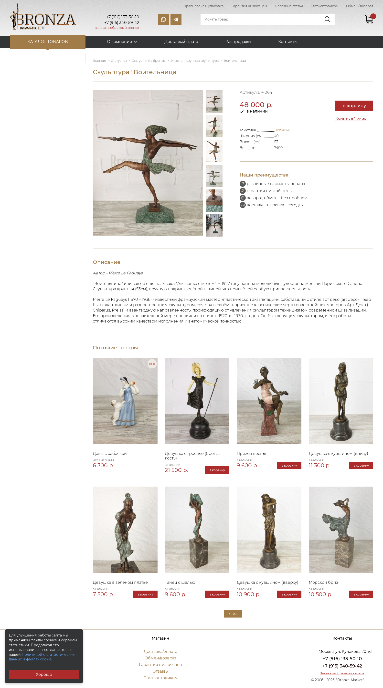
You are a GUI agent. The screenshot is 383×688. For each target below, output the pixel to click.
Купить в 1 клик (351, 119)
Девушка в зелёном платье (120, 582)
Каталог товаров (48, 41)
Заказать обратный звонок (117, 28)
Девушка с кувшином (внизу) (338, 453)
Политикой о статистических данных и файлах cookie (41, 657)
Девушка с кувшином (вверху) (267, 582)
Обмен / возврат (359, 6)
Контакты (288, 41)
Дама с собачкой (110, 453)
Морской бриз (323, 582)
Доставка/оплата (181, 41)
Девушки (282, 130)
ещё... (233, 613)
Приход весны (251, 453)
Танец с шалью (180, 582)
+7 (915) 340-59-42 (342, 666)
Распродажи (238, 41)
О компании (119, 41)
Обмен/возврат (160, 658)
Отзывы (160, 671)
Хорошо (44, 674)
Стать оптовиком (324, 6)
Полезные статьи (289, 6)
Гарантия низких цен (249, 6)
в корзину (354, 105)
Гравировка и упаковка (204, 6)
